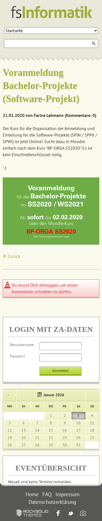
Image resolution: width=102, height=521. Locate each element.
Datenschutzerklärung (52, 502)
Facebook (57, 514)
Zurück (14, 256)
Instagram (82, 514)
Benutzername (22, 344)
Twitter (70, 514)
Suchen (94, 43)
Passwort (17, 356)
